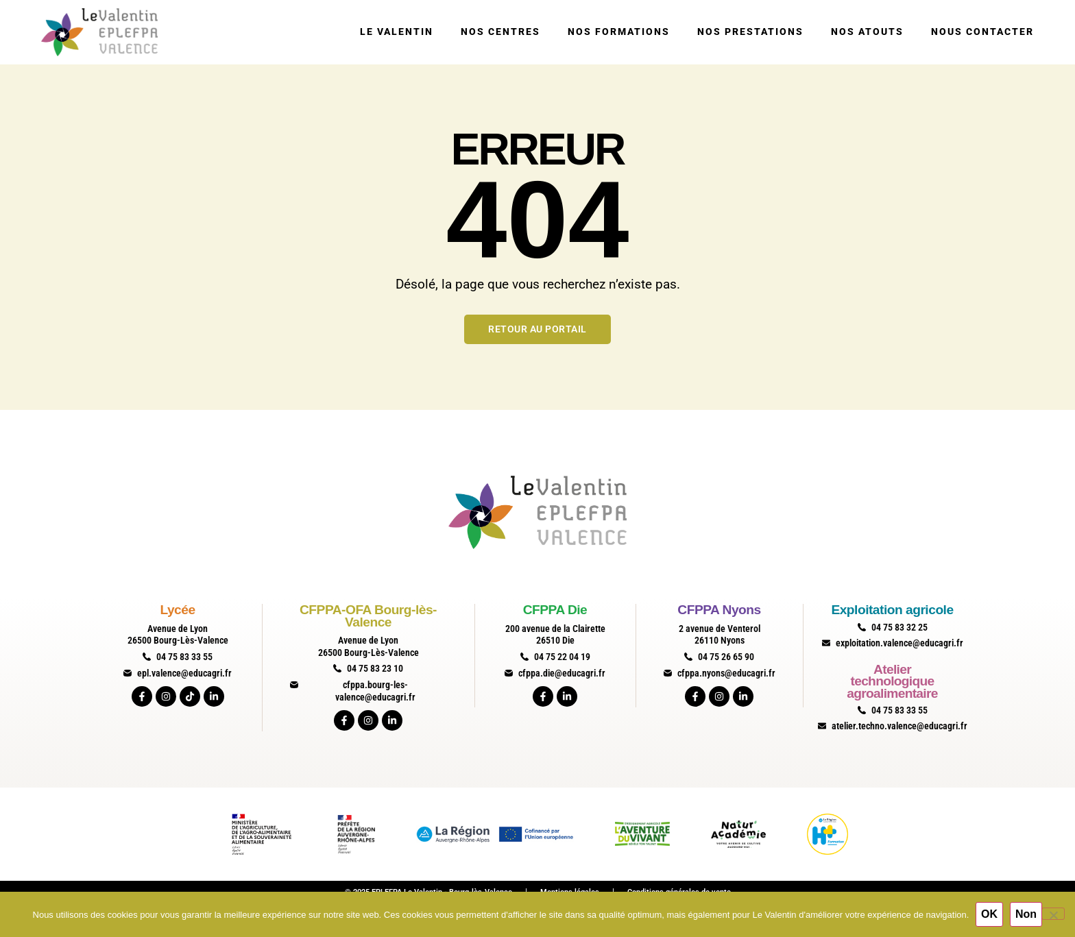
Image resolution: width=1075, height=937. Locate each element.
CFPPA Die (555, 610)
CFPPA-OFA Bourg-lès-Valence (368, 616)
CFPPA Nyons (718, 610)
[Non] (1053, 914)
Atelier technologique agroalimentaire (892, 681)
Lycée (177, 610)
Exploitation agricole (892, 610)
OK (989, 914)
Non (1026, 914)
